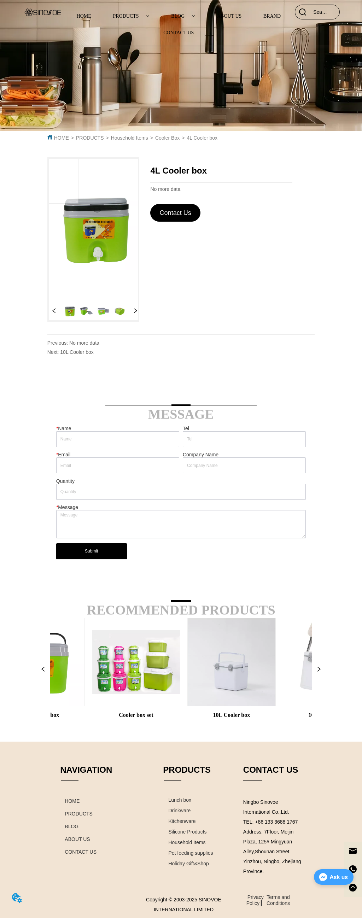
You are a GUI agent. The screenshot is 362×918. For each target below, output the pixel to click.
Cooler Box (167, 138)
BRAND (272, 16)
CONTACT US (178, 32)
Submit (91, 551)
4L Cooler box (202, 138)
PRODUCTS (131, 16)
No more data (84, 343)
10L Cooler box (76, 352)
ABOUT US (229, 16)
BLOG (183, 16)
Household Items (129, 138)
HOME (84, 16)
